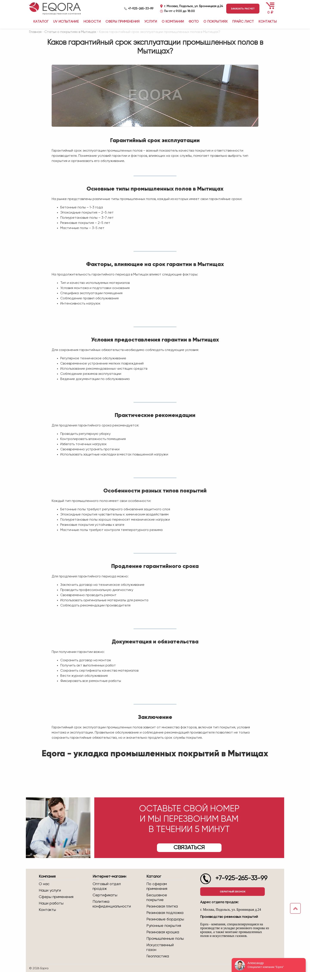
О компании (173, 21)
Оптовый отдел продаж (107, 886)
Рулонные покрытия (163, 926)
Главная (35, 32)
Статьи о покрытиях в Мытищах (70, 32)
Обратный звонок (232, 891)
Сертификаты (105, 895)
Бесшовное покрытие (156, 897)
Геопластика (157, 956)
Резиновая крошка (162, 932)
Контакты (268, 21)
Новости (92, 21)
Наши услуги (50, 890)
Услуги (150, 21)
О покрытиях (215, 21)
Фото (194, 21)
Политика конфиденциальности (112, 904)
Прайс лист (243, 21)
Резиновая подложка (164, 913)
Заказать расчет (243, 8)
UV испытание (66, 21)
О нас (44, 884)
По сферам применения (156, 886)
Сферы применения (122, 21)
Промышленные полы (165, 939)
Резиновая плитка (162, 906)
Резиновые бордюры (165, 919)
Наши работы (51, 903)
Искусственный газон (160, 947)
